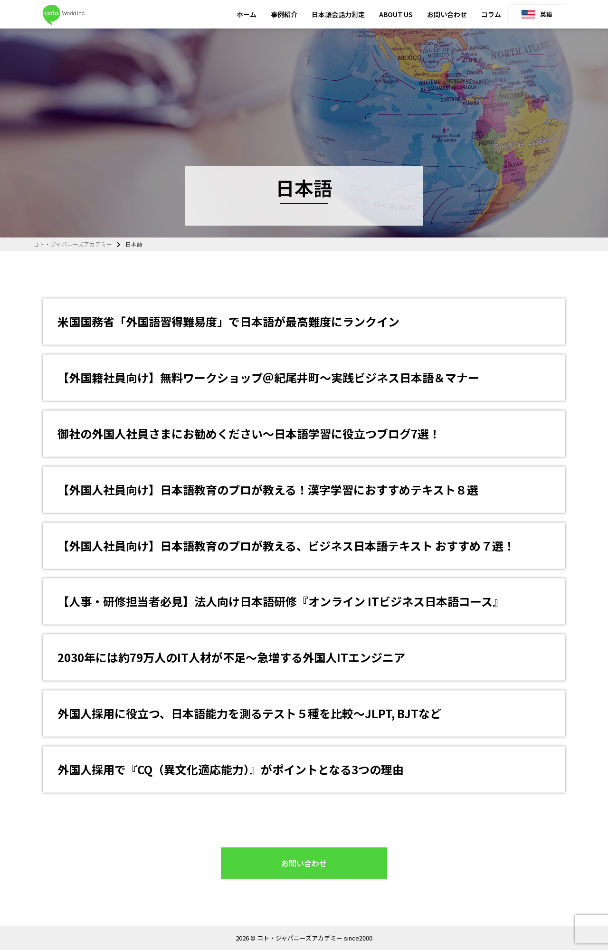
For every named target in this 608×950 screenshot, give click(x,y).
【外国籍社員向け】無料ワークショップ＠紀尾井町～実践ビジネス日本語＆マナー (268, 377)
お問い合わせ (447, 14)
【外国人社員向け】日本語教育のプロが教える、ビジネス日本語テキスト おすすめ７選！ (286, 545)
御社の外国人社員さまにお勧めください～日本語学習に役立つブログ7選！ (248, 433)
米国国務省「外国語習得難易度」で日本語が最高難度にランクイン (228, 321)
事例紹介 (284, 14)
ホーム (246, 14)
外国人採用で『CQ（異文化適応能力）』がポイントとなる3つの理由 (230, 769)
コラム (491, 14)
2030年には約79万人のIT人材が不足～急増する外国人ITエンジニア (231, 657)
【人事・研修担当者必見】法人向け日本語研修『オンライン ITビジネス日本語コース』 (280, 601)
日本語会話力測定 (338, 14)
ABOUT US (396, 14)
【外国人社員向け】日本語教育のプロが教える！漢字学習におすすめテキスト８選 (267, 489)
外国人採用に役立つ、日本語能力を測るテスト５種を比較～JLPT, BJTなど (249, 713)
